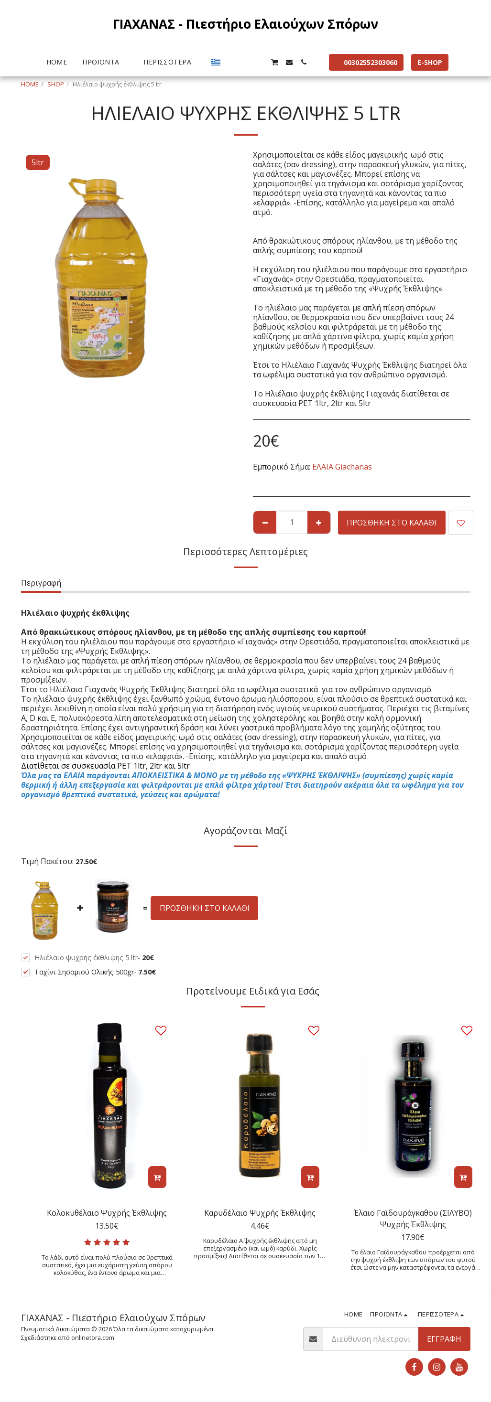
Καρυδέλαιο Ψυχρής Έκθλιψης (260, 1213)
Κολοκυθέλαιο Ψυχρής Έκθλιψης (107, 1213)
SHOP (55, 84)
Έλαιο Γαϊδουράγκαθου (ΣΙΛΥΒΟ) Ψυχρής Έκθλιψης (413, 1219)
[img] (107, 1106)
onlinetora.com (92, 1337)
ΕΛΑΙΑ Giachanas (342, 466)
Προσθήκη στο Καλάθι (391, 522)
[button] (231, 62)
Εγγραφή (444, 1339)
